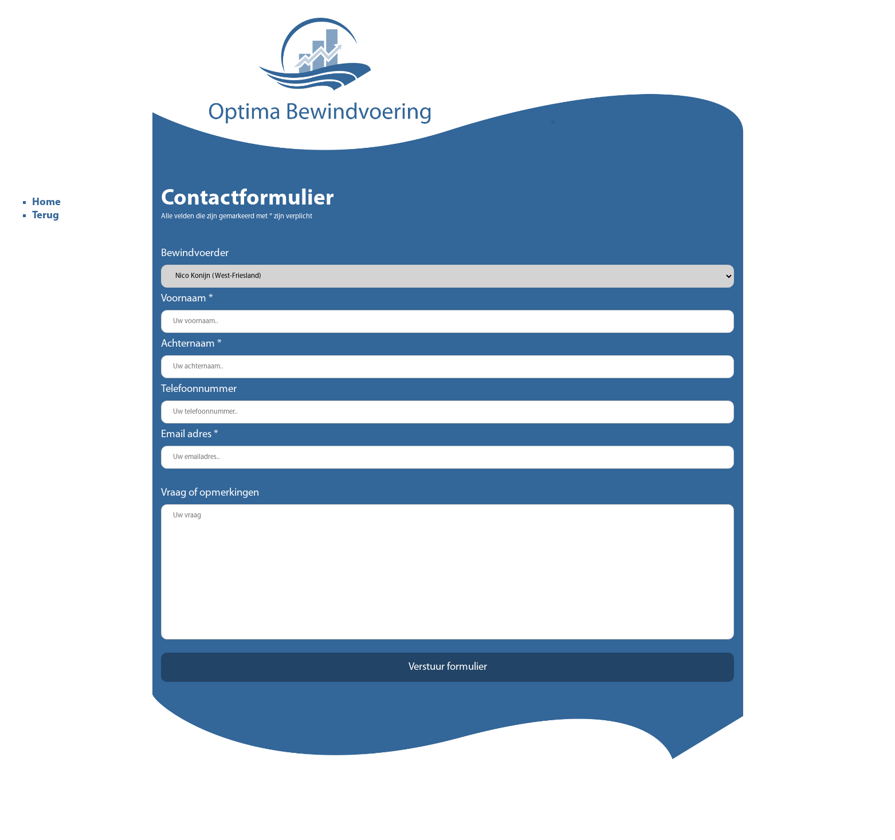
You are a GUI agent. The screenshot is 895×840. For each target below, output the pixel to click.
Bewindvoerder (195, 253)
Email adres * (189, 434)
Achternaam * (191, 344)
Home (46, 202)
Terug (45, 215)
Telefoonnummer (199, 389)
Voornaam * (187, 298)
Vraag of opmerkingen (210, 493)
